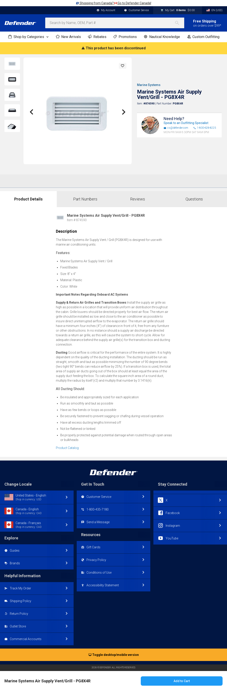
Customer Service (136, 10)
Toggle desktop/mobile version (113, 655)
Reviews (137, 199)
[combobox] (114, 23)
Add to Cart (182, 681)
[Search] (179, 23)
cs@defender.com (176, 128)
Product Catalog (67, 448)
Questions (194, 199)
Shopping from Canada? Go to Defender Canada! (113, 3)
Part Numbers (85, 199)
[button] (122, 66)
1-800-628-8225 (204, 128)
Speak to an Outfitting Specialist (186, 123)
